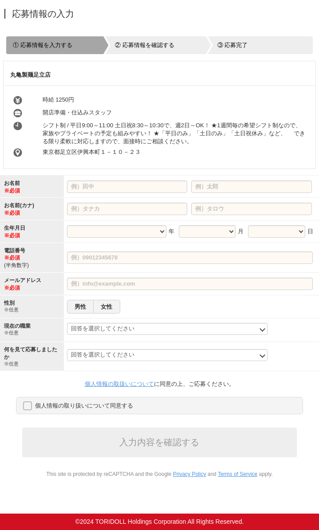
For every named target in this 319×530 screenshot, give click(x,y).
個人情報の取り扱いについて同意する (84, 405)
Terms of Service (237, 474)
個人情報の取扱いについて (119, 384)
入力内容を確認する (159, 442)
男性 (80, 306)
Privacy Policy (189, 474)
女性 (106, 306)
